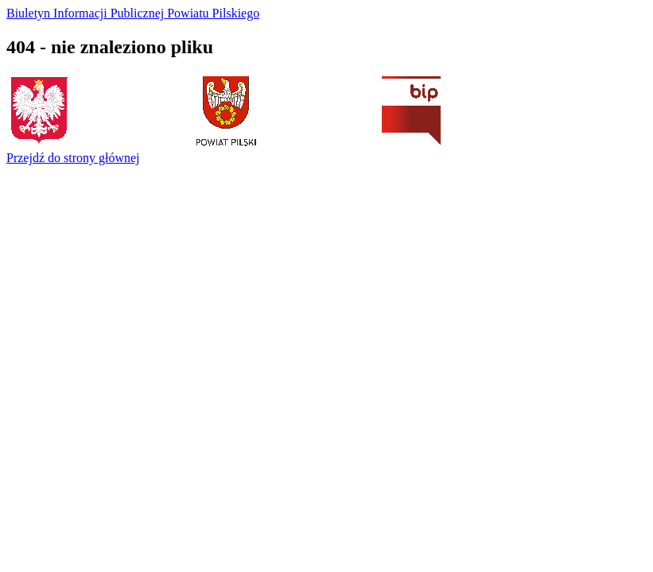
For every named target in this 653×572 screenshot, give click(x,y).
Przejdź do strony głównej (73, 157)
